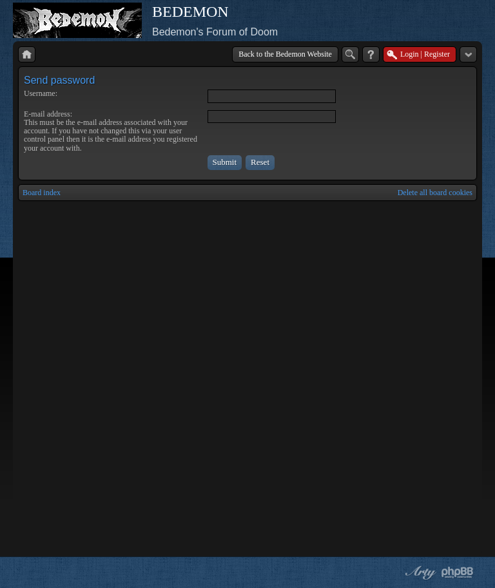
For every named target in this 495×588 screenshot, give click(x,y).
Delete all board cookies (435, 192)
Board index (42, 192)
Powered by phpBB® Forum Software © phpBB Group (457, 573)
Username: (40, 93)
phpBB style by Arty (419, 573)
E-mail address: (48, 114)
